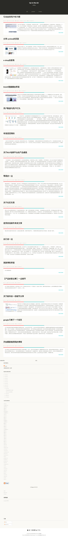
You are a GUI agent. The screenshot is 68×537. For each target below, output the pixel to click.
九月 (7, 388)
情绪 (4, 426)
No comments (31, 20)
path (4, 471)
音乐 (4, 440)
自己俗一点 (8, 239)
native (5, 470)
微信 (4, 435)
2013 (6, 381)
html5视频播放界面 (11, 87)
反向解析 (5, 412)
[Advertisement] (9, 509)
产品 (4, 403)
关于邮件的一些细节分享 (13, 296)
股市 (4, 417)
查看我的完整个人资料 (8, 368)
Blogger (32, 487)
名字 (4, 424)
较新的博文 (2, 360)
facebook (5, 455)
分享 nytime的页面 (11, 39)
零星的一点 (8, 176)
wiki (4, 479)
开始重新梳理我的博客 (12, 342)
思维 (4, 430)
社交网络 (5, 429)
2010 (6, 386)
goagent (5, 458)
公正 (4, 415)
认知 (4, 427)
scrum (5, 474)
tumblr (5, 476)
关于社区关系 (9, 202)
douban (40, 11)
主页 (27, 11)
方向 (4, 414)
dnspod (5, 453)
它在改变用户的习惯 (11, 17)
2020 (6, 374)
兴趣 (4, 438)
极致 (4, 423)
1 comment (18, 282)
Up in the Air (34, 3)
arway (6, 366)
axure (5, 446)
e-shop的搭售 (9, 60)
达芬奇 (5, 406)
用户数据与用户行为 (11, 108)
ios (4, 465)
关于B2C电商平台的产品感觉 (15, 152)
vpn (4, 477)
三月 (7, 397)
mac (4, 467)
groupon (5, 461)
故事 (4, 418)
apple (5, 444)
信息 (4, 437)
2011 (6, 385)
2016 (6, 378)
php (4, 473)
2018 (6, 376)
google (25, 20)
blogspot (5, 447)
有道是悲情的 (9, 133)
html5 (17, 90)
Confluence (6, 452)
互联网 (5, 421)
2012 (6, 383)
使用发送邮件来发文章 (12, 223)
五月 (7, 393)
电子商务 (17, 64)
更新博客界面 (9, 263)
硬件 (4, 441)
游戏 (4, 443)
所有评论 (6, 524)
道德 (4, 408)
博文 (5, 522)
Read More (61, 32)
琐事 (4, 434)
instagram (5, 464)
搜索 (4, 432)
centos (5, 449)
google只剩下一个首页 (12, 320)
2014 (6, 379)
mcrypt (5, 468)
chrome (21, 20)
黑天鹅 (5, 420)
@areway (33, 11)
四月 (7, 395)
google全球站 (6, 500)
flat (4, 456)
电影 (4, 409)
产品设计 (17, 20)
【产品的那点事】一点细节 (14, 279)
